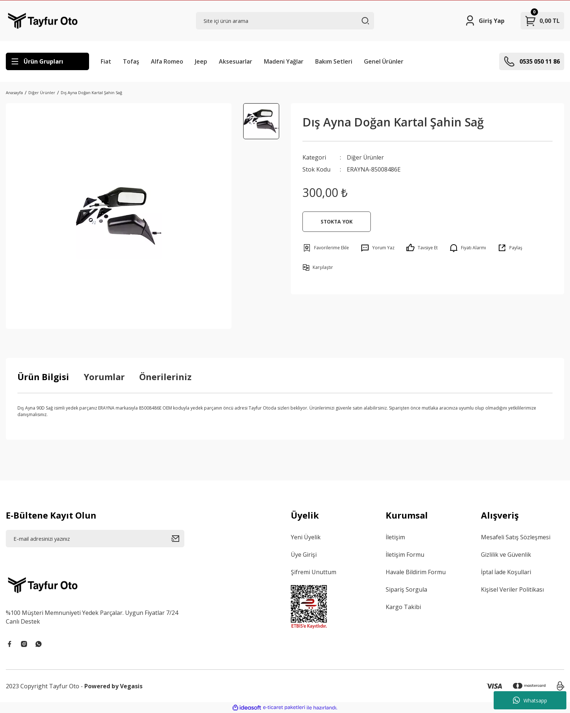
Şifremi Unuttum (313, 572)
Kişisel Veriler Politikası (512, 589)
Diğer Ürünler (366, 157)
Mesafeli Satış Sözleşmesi (515, 537)
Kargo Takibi (403, 607)
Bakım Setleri (333, 61)
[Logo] (43, 20)
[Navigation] (47, 61)
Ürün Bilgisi (43, 377)
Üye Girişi (304, 555)
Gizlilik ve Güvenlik (506, 555)
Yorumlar (104, 377)
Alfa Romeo (167, 61)
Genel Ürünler (384, 61)
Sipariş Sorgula (406, 589)
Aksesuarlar (235, 61)
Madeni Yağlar (284, 61)
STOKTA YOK (336, 221)
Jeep (201, 61)
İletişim (395, 537)
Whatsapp (530, 700)
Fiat (106, 61)
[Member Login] (484, 20)
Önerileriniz (165, 377)
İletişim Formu (405, 555)
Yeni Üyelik (306, 537)
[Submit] (177, 538)
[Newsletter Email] (95, 538)
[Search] (285, 20)
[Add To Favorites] (325, 247)
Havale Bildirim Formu (416, 572)
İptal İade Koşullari (506, 572)
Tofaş (131, 61)
